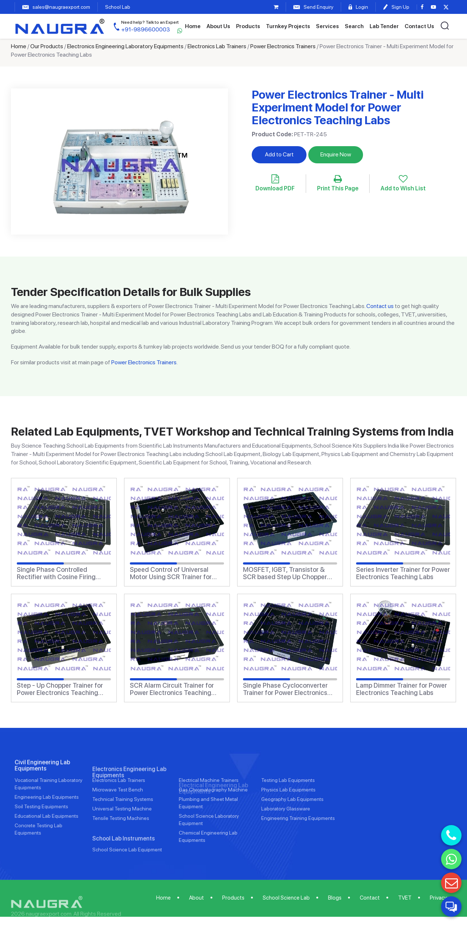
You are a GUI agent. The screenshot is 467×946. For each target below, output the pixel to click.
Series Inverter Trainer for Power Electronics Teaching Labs (403, 573)
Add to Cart (279, 154)
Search (354, 26)
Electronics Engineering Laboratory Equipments (125, 46)
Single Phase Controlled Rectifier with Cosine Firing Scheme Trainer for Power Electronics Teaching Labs (56, 573)
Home (193, 26)
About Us (218, 26)
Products (248, 26)
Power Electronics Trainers (283, 46)
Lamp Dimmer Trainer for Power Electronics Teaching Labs (401, 689)
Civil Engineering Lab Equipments (42, 792)
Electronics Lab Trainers (217, 46)
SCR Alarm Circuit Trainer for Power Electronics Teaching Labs (172, 689)
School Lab (117, 7)
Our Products (46, 46)
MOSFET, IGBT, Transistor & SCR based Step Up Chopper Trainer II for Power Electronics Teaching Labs (287, 573)
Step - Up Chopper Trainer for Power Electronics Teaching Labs (60, 689)
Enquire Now (335, 154)
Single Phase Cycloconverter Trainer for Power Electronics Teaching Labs (285, 689)
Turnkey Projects (288, 26)
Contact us (380, 306)
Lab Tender (384, 26)
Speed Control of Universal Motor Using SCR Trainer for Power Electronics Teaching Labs (171, 573)
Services (327, 26)
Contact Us (419, 26)
